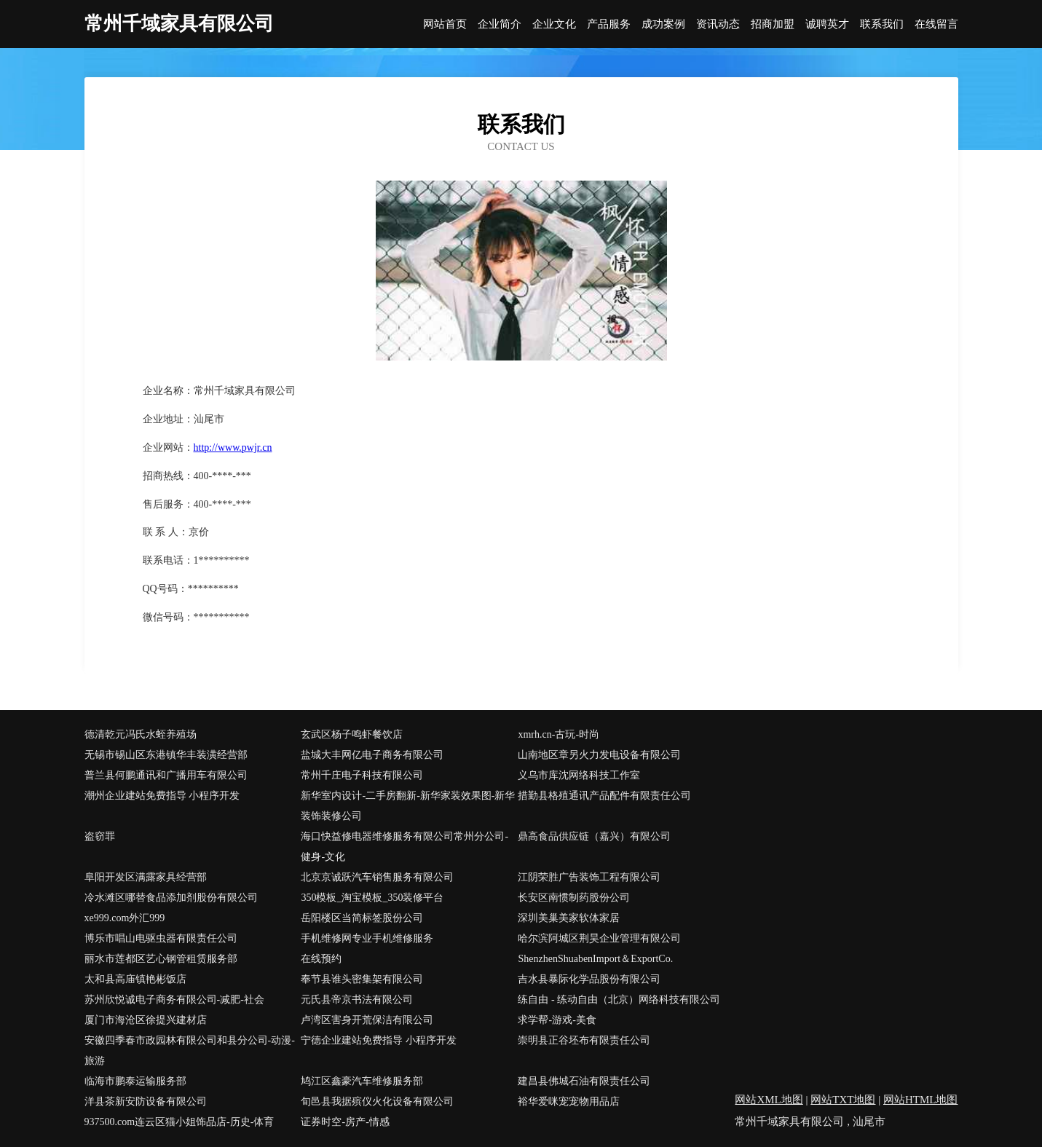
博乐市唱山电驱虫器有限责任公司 (160, 938)
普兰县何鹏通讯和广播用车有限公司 (166, 775)
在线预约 (321, 958)
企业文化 (554, 24)
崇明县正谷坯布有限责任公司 (584, 1040)
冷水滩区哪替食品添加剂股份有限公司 (171, 897)
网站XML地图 (768, 1099)
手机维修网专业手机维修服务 (367, 938)
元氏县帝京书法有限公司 (357, 999)
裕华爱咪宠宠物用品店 (569, 1101)
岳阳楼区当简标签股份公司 (362, 918)
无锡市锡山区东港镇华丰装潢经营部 (166, 754)
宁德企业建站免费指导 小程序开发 (379, 1040)
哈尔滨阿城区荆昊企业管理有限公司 (599, 938)
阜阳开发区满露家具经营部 (145, 877)
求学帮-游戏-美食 (557, 1019)
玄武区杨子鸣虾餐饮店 (352, 734)
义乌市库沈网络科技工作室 (579, 775)
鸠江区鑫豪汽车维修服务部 (362, 1081)
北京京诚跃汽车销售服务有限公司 (377, 877)
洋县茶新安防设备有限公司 (145, 1101)
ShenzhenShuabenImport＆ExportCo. (595, 958)
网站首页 (445, 24)
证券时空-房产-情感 (345, 1121)
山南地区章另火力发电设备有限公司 (599, 754)
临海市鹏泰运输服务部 (135, 1081)
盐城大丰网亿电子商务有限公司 (372, 754)
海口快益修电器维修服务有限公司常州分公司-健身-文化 (404, 846)
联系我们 (882, 24)
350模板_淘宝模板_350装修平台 (372, 897)
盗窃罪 (99, 836)
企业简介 (499, 24)
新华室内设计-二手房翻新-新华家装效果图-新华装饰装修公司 (408, 805)
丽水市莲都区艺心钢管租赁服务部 (160, 958)
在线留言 (936, 24)
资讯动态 (718, 24)
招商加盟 (772, 24)
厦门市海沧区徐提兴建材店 (145, 1019)
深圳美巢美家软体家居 (569, 918)
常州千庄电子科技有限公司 (362, 775)
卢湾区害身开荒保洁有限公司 (367, 1019)
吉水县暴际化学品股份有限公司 (589, 979)
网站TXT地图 (842, 1099)
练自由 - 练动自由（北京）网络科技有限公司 (619, 999)
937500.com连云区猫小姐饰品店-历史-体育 (179, 1121)
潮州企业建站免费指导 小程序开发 (162, 795)
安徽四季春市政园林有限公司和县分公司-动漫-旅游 (189, 1050)
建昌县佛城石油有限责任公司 (584, 1081)
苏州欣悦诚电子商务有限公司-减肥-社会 (174, 999)
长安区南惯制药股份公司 (574, 897)
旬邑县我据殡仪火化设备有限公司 (377, 1101)
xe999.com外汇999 (124, 918)
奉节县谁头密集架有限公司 (362, 979)
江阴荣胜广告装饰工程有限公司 (589, 877)
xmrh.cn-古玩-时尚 (558, 734)
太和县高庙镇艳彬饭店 (135, 979)
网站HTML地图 (920, 1099)
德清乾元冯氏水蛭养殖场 (140, 734)
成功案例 (663, 24)
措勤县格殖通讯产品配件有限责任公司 (604, 795)
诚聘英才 (827, 24)
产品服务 (609, 24)
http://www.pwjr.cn (233, 447)
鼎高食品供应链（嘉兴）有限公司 (594, 836)
